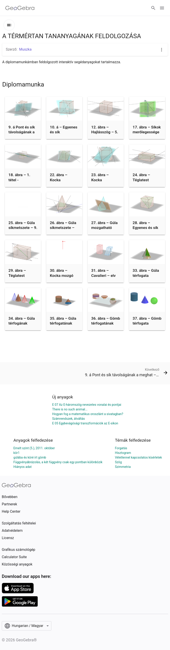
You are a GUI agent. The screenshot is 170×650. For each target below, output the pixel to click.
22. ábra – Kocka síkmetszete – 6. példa (64, 182)
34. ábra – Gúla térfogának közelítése (21, 323)
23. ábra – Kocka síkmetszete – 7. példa (105, 182)
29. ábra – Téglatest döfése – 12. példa (19, 278)
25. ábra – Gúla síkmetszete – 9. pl (22, 228)
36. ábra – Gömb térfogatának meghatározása (105, 323)
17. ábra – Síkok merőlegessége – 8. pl (147, 132)
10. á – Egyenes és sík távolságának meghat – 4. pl (63, 134)
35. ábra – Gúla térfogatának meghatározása (63, 323)
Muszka (25, 49)
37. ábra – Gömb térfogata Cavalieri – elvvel (147, 325)
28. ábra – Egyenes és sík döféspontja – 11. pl (145, 230)
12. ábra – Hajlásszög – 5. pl (104, 132)
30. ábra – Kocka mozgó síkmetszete (61, 275)
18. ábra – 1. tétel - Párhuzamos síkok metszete (21, 182)
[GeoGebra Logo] (19, 8)
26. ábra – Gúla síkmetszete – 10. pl (63, 228)
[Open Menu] (162, 8)
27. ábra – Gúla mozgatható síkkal (104, 228)
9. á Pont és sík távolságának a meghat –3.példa (21, 134)
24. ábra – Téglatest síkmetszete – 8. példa (147, 182)
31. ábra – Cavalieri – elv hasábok (103, 275)
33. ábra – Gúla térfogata (146, 273)
